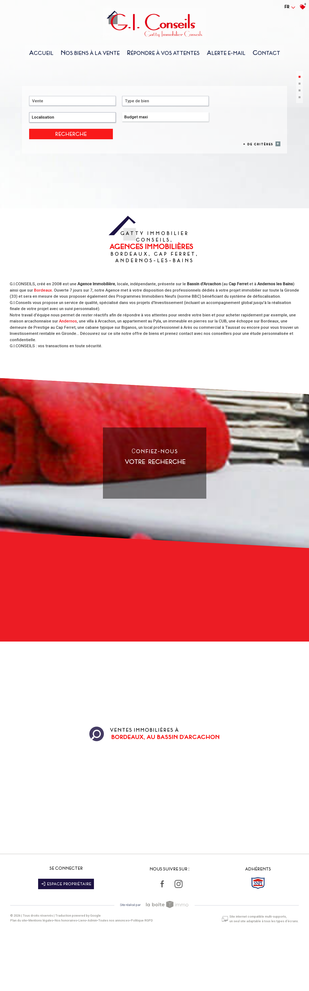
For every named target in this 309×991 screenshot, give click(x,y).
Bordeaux (43, 349)
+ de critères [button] (260, 185)
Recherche (260, 177)
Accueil (41, 54)
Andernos (68, 380)
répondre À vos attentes (163, 54)
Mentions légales (42, 976)
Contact (266, 54)
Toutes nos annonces (115, 976)
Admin (94, 976)
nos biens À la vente (90, 54)
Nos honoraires (68, 976)
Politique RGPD (144, 976)
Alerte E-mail (226, 54)
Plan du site (20, 976)
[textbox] (106, 177)
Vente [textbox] (38, 177)
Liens (84, 976)
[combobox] (53, 177)
